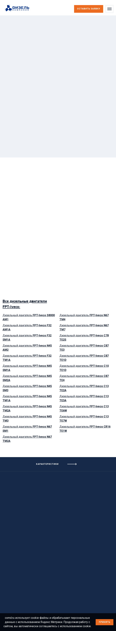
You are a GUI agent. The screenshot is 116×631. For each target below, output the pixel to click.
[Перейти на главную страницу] (19, 8)
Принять (104, 622)
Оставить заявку (88, 9)
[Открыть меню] (109, 9)
